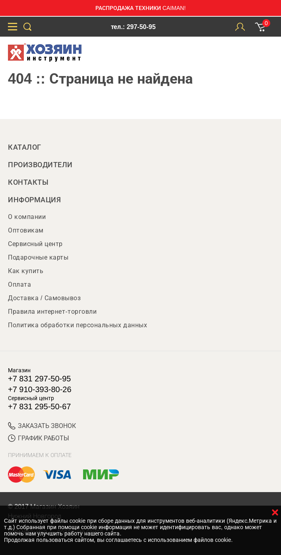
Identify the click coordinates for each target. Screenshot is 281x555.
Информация (34, 200)
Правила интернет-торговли (52, 311)
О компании (27, 216)
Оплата (19, 284)
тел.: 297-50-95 (133, 26)
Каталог (24, 147)
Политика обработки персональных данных (77, 325)
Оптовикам (26, 230)
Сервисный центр (35, 243)
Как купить (25, 271)
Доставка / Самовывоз (44, 298)
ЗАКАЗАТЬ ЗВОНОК (42, 426)
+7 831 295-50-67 (39, 406)
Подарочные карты (38, 257)
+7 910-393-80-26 (40, 389)
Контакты (28, 182)
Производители (40, 165)
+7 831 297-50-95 (39, 378)
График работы (38, 438)
